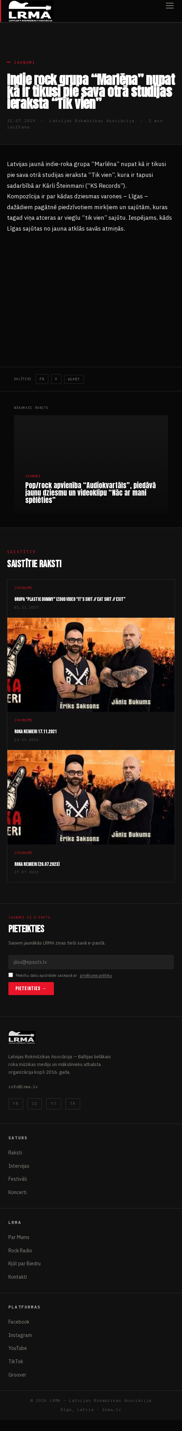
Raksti (15, 1153)
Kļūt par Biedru (24, 1263)
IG (34, 1103)
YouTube (17, 1348)
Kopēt (74, 379)
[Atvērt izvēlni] (169, 11)
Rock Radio (20, 1250)
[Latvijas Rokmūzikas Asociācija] (30, 11)
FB (42, 379)
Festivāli (17, 1179)
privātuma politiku (96, 975)
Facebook (18, 1322)
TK (73, 1103)
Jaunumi (24, 62)
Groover (17, 1375)
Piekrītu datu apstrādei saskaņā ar (60, 976)
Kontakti (17, 1277)
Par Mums (18, 1237)
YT (53, 1103)
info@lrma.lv (23, 1086)
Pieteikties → (31, 989)
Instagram (20, 1335)
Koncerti (17, 1192)
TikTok (15, 1361)
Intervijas (18, 1166)
